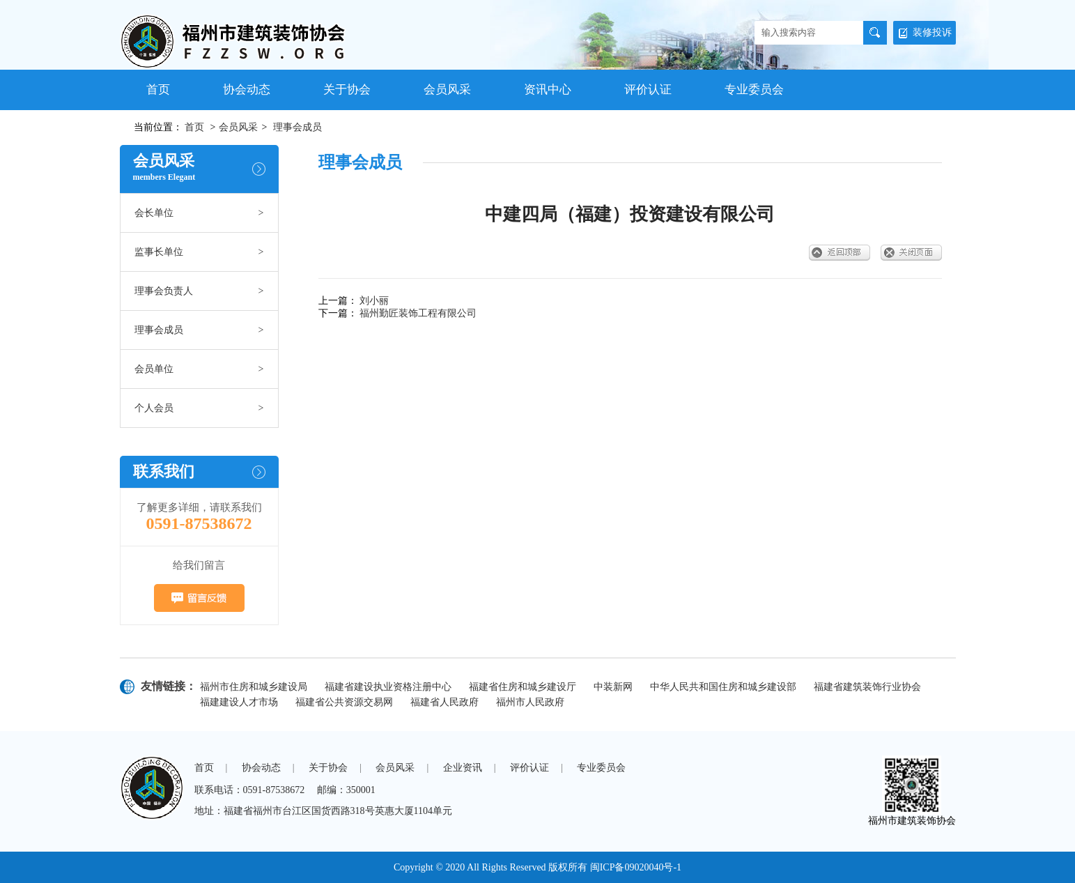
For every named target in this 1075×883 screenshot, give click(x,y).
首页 (158, 89)
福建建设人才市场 (239, 702)
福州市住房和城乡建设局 (253, 687)
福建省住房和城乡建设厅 (522, 687)
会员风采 (447, 89)
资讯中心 (547, 89)
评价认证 (648, 89)
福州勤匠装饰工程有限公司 (418, 313)
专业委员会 (754, 89)
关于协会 (347, 89)
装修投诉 (925, 32)
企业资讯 (462, 767)
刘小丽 (374, 300)
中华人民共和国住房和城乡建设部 (723, 687)
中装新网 (613, 687)
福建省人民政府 (444, 702)
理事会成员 (297, 127)
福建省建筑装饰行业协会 (867, 687)
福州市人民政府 (530, 702)
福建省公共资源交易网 (344, 702)
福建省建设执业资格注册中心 (388, 687)
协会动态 (246, 89)
